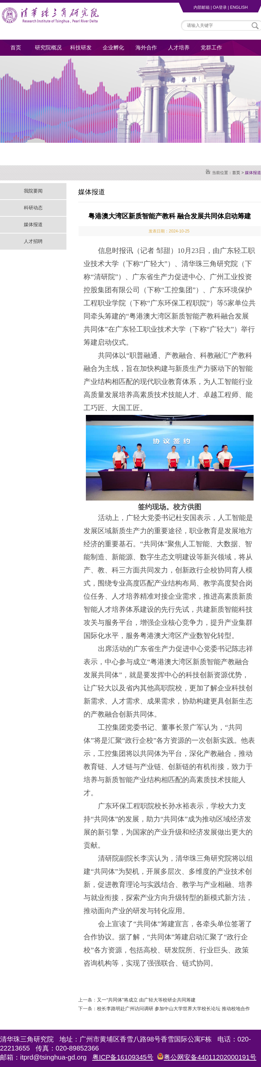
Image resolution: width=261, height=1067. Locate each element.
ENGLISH (239, 7)
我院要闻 (33, 191)
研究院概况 (48, 47)
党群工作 (211, 47)
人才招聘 (33, 241)
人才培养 (179, 47)
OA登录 (219, 7)
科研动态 (33, 207)
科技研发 (81, 47)
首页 (15, 47)
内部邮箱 (202, 7)
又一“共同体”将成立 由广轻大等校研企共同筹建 (146, 999)
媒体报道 (33, 224)
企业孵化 (113, 47)
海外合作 (146, 47)
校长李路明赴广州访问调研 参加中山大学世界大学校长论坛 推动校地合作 (173, 1008)
